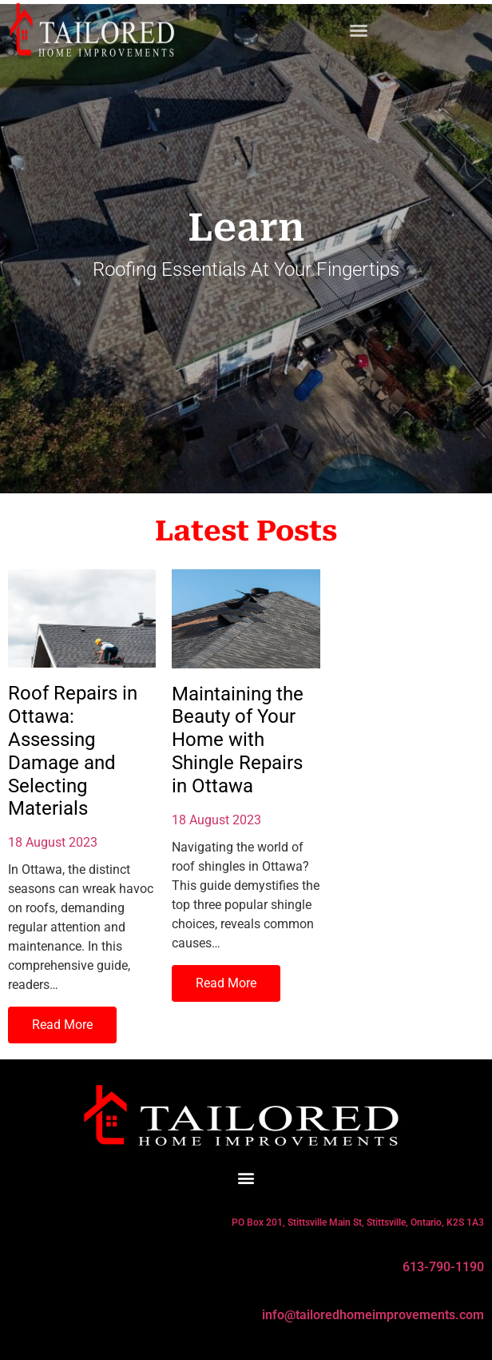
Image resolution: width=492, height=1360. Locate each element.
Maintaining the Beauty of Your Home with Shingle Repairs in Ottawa (238, 740)
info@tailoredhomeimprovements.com (373, 1314)
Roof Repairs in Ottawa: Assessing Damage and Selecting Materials (72, 751)
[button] (358, 27)
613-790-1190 (443, 1266)
